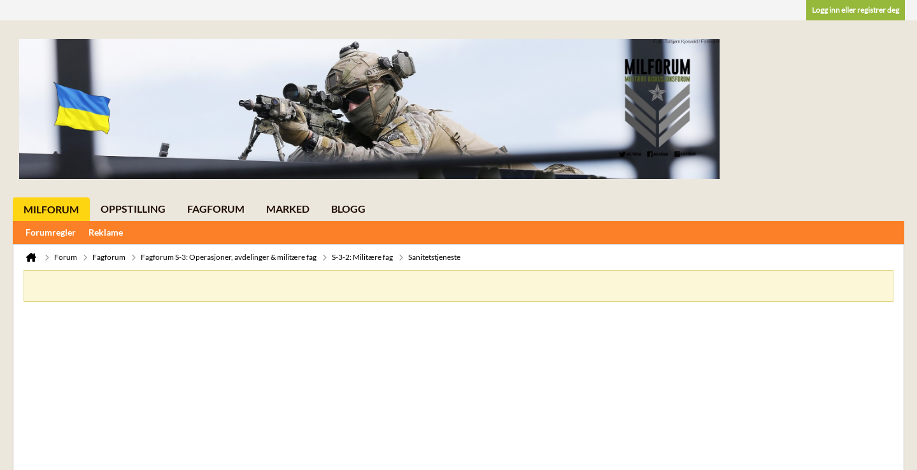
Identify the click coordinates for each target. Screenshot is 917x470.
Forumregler (50, 232)
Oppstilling (133, 209)
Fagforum (216, 209)
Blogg (348, 209)
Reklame (106, 232)
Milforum (51, 209)
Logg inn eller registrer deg (855, 10)
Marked (287, 209)
